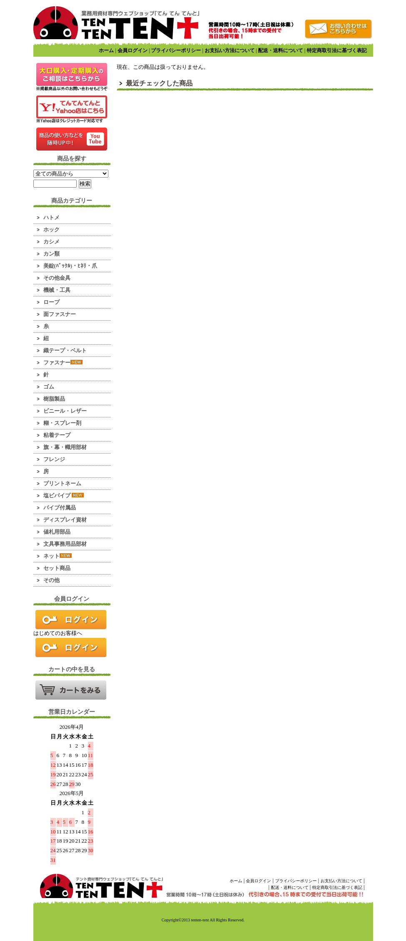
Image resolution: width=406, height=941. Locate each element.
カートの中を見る (70, 690)
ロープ (51, 302)
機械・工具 (56, 290)
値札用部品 (56, 532)
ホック (51, 229)
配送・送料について (280, 50)
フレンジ (54, 459)
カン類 (51, 254)
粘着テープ (56, 435)
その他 (51, 580)
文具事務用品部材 (65, 544)
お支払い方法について (230, 50)
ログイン (70, 619)
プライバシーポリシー (176, 50)
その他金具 (56, 278)
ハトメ (51, 217)
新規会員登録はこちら (70, 647)
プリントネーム (62, 483)
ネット (57, 556)
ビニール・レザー (65, 411)
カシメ (51, 241)
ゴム (48, 387)
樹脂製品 (54, 399)
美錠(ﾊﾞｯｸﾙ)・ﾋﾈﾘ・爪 (70, 266)
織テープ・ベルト (65, 350)
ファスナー (63, 362)
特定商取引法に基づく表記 (337, 50)
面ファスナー (59, 314)
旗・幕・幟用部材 (65, 447)
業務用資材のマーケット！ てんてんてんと (116, 22)
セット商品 (56, 568)
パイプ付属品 (59, 507)
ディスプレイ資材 (65, 520)
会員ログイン (133, 50)
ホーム (106, 50)
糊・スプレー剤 (62, 423)
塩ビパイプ (63, 495)
